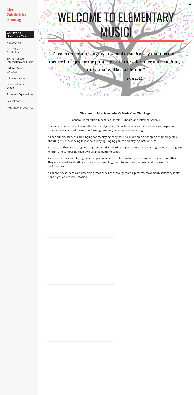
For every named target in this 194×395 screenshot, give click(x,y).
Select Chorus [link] (14, 101)
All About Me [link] (14, 42)
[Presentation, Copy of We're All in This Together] (80, 366)
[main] (116, 48)
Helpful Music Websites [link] (14, 70)
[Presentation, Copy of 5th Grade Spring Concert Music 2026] (80, 309)
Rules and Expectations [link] (20, 94)
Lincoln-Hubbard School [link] (16, 86)
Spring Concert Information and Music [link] (20, 60)
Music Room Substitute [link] (20, 107)
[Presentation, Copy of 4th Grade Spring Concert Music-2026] (80, 213)
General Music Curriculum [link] (15, 50)
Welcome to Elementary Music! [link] (17, 34)
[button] (190, 4)
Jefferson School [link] (16, 78)
